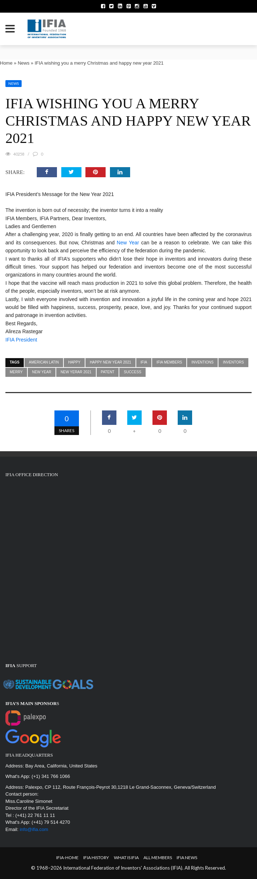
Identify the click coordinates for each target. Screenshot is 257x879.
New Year (128, 242)
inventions (202, 362)
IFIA (144, 362)
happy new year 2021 (110, 362)
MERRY (16, 372)
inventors (233, 362)
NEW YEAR (41, 372)
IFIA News (187, 857)
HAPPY (74, 362)
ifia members (169, 362)
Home (6, 63)
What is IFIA (126, 857)
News (24, 63)
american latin (44, 362)
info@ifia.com (34, 829)
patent (108, 372)
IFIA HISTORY (96, 857)
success (132, 372)
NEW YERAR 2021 (76, 372)
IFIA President (21, 340)
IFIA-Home (67, 857)
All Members (157, 857)
